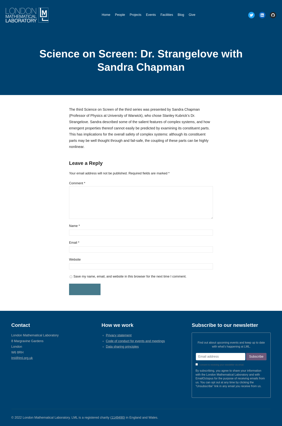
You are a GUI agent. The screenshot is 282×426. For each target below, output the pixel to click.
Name (74, 226)
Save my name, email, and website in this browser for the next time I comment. (130, 276)
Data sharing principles (122, 346)
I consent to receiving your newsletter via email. (221, 365)
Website (75, 259)
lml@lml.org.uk (22, 358)
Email (74, 242)
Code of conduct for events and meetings (135, 341)
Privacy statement (118, 335)
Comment (77, 183)
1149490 (117, 417)
